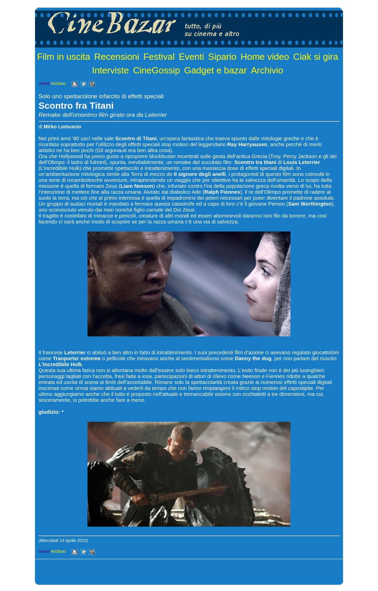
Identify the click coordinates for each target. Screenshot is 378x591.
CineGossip (156, 70)
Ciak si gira (315, 56)
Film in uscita (63, 56)
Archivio (267, 70)
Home (44, 83)
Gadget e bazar (215, 70)
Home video (264, 56)
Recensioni (116, 56)
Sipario (222, 56)
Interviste (110, 70)
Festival (159, 56)
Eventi (191, 56)
